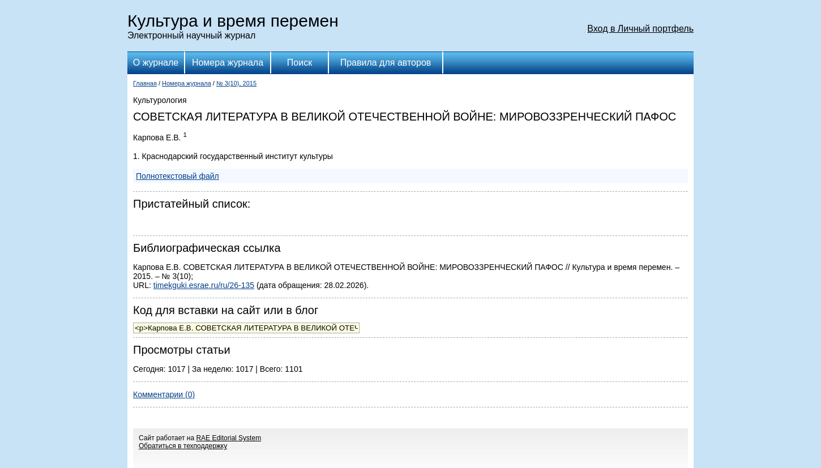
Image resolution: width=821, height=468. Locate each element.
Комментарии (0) (164, 394)
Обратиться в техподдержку (183, 446)
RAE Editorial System (228, 438)
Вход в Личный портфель (640, 28)
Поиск (299, 62)
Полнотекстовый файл (177, 176)
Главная (145, 83)
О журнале (155, 62)
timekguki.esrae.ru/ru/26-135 (203, 285)
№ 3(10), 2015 (236, 83)
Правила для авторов (385, 62)
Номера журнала (227, 62)
